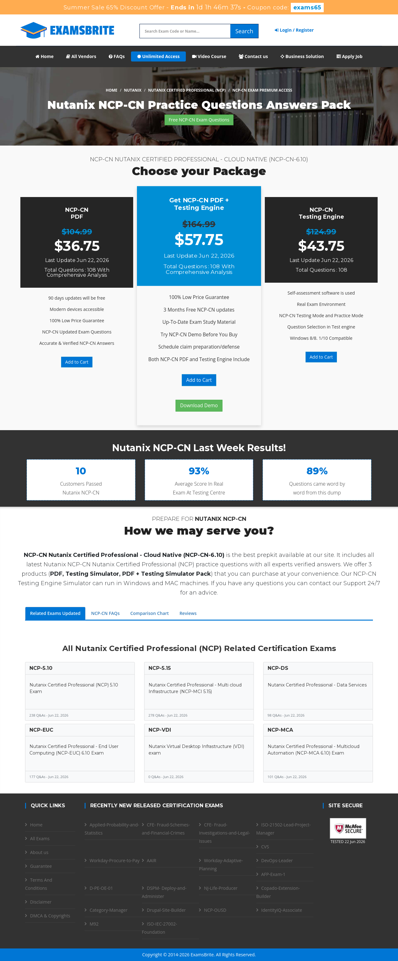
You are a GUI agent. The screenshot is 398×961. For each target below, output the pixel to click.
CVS (265, 847)
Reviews (188, 613)
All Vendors (81, 56)
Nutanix (133, 90)
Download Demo (199, 405)
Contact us (253, 56)
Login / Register (294, 30)
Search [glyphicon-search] (244, 31)
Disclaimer (40, 902)
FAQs (117, 56)
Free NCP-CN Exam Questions (199, 120)
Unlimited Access (158, 56)
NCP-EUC (41, 730)
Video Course (209, 56)
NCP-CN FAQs (105, 613)
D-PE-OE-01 (101, 888)
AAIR (151, 860)
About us (39, 852)
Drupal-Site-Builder (166, 910)
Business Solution (302, 56)
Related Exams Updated (55, 613)
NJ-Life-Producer (221, 888)
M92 (94, 924)
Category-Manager (109, 910)
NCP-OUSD (215, 910)
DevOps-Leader (277, 860)
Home (44, 56)
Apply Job (350, 56)
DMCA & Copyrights (50, 916)
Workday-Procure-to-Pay (114, 860)
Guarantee (41, 866)
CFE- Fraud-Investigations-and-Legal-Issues (224, 833)
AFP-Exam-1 (273, 874)
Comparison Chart (149, 613)
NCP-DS (278, 668)
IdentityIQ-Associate (281, 910)
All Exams (40, 838)
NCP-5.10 (40, 668)
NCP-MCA (280, 730)
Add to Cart (76, 362)
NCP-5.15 (160, 668)
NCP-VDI (160, 730)
